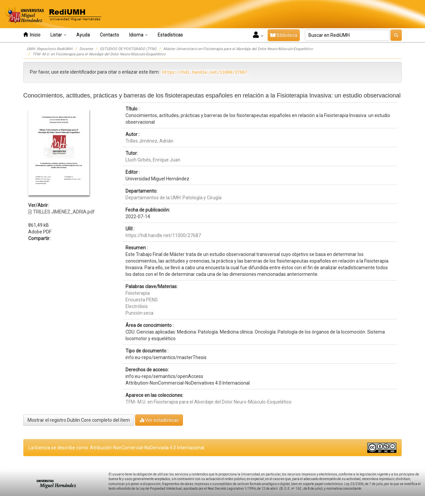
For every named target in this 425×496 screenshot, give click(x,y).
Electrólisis (137, 306)
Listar (58, 34)
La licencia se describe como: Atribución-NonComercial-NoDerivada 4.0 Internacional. (117, 447)
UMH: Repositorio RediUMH (49, 49)
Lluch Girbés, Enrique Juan (153, 159)
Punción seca (139, 313)
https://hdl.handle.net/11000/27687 (163, 235)
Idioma (138, 34)
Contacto (109, 34)
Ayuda (83, 34)
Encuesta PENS (142, 299)
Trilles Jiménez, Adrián (149, 141)
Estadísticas (170, 34)
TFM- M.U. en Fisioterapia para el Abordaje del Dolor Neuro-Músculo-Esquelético (99, 54)
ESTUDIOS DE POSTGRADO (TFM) (128, 49)
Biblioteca (283, 35)
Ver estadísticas (159, 420)
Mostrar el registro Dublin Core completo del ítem (79, 420)
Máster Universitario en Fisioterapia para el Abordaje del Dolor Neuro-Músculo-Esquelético (238, 49)
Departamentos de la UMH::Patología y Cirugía (173, 197)
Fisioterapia (138, 293)
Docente (86, 49)
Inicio (32, 34)
